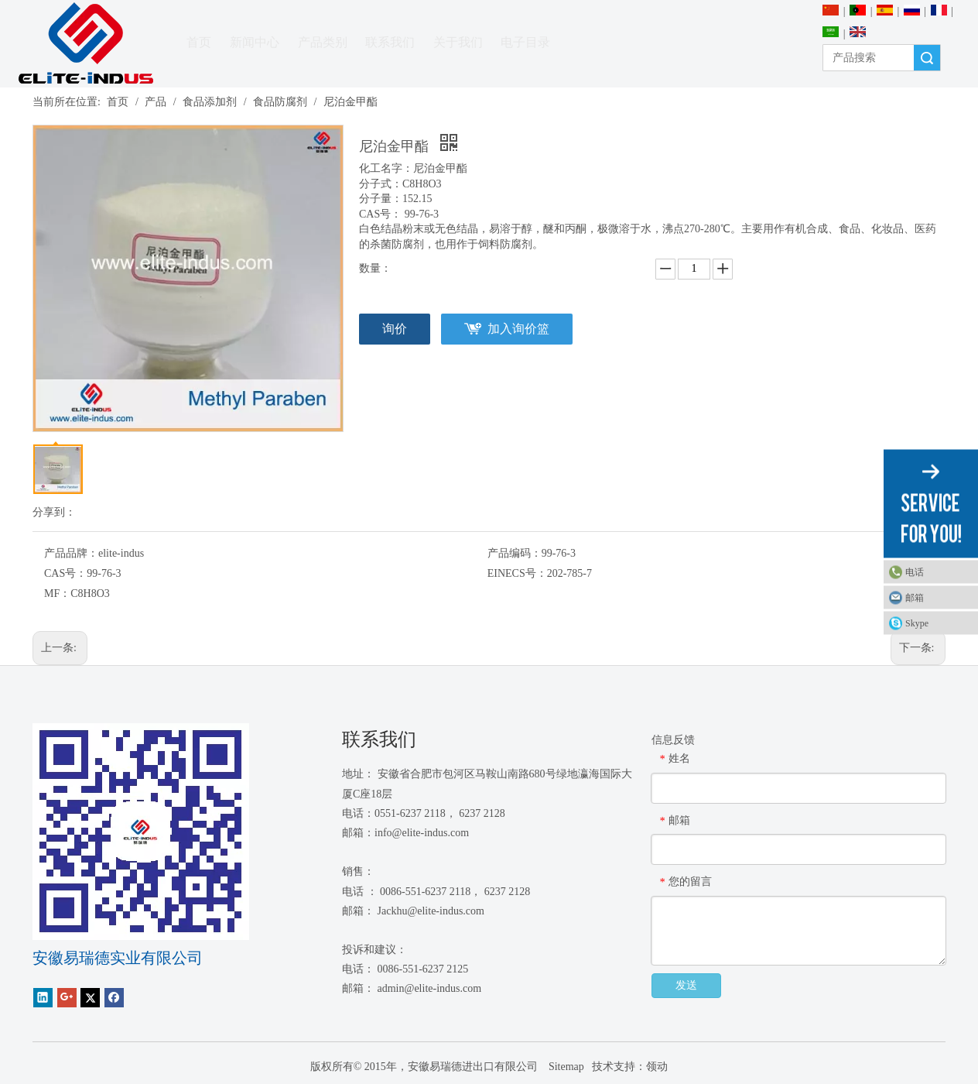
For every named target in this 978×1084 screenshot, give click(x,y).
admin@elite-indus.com (430, 988)
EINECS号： (517, 573)
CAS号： (65, 573)
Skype (916, 623)
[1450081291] (140, 831)
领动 (657, 1066)
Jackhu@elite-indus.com (431, 911)
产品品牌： (71, 553)
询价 (394, 328)
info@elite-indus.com (421, 833)
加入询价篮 (518, 328)
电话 (914, 572)
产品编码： (514, 553)
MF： (57, 593)
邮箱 (914, 597)
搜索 (927, 57)
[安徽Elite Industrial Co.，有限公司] (86, 43)
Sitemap (564, 1066)
